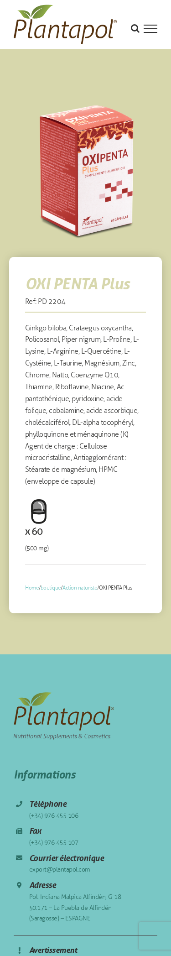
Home (32, 588)
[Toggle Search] (135, 28)
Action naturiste (79, 588)
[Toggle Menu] (150, 29)
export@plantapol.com (59, 869)
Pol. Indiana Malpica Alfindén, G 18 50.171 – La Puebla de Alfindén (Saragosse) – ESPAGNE (75, 908)
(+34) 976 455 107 (53, 842)
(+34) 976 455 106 (53, 816)
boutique (51, 588)
